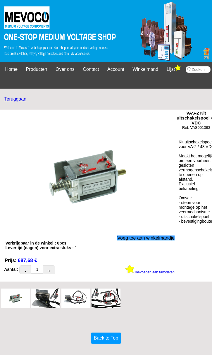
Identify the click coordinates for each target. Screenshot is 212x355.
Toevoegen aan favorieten (150, 272)
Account (115, 69)
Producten (36, 69)
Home (11, 69)
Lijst (174, 68)
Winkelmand (145, 69)
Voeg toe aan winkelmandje (146, 238)
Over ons (65, 69)
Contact (91, 69)
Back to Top (106, 337)
